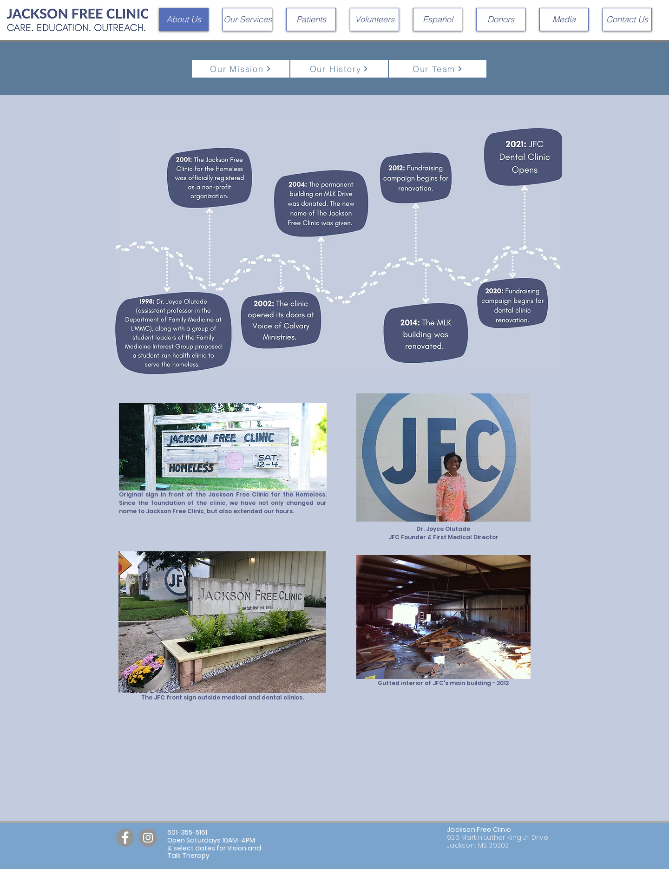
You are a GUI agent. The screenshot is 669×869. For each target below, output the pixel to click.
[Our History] (339, 68)
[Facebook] (125, 838)
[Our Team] (437, 68)
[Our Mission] (240, 68)
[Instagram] (148, 838)
